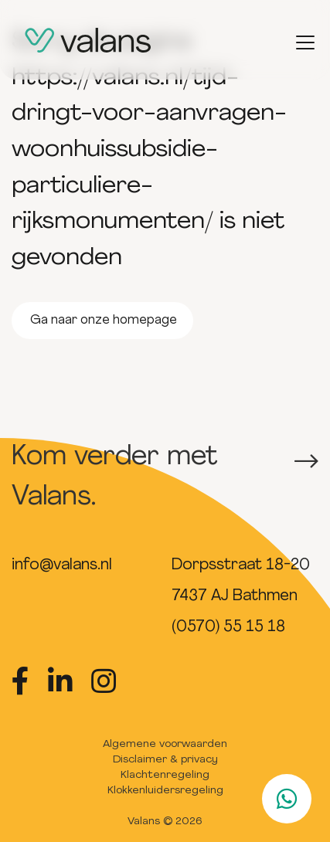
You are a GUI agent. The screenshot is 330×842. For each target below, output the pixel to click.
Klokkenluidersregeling (165, 790)
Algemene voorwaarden (165, 744)
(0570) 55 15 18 (228, 627)
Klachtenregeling (165, 775)
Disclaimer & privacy (165, 760)
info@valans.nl (62, 565)
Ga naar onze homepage (103, 320)
